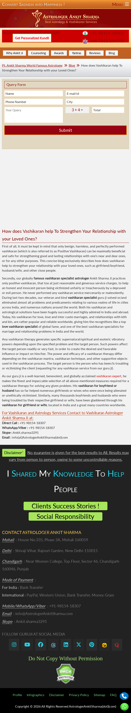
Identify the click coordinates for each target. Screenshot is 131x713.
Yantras (76, 53)
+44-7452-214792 (107, 41)
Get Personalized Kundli (32, 38)
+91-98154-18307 (107, 33)
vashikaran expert (108, 376)
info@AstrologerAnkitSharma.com (30, 32)
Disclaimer (56, 695)
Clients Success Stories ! (65, 506)
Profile (17, 695)
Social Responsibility (65, 516)
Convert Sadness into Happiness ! (65, 4)
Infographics (35, 695)
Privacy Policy (79, 695)
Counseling (38, 53)
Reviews (95, 53)
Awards (59, 53)
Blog (112, 53)
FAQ (113, 695)
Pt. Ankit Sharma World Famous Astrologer (32, 65)
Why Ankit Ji (14, 53)
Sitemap (99, 695)
